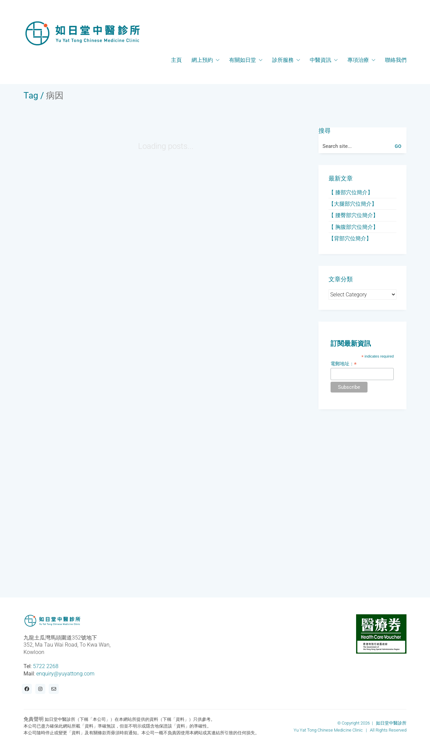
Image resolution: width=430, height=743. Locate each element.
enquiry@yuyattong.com (65, 673)
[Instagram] (40, 689)
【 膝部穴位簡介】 (351, 192)
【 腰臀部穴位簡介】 (353, 215)
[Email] (54, 689)
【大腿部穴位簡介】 (353, 204)
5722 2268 (45, 666)
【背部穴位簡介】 (350, 238)
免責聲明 (34, 719)
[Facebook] (27, 689)
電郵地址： (344, 364)
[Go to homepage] (82, 33)
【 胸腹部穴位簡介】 (353, 227)
